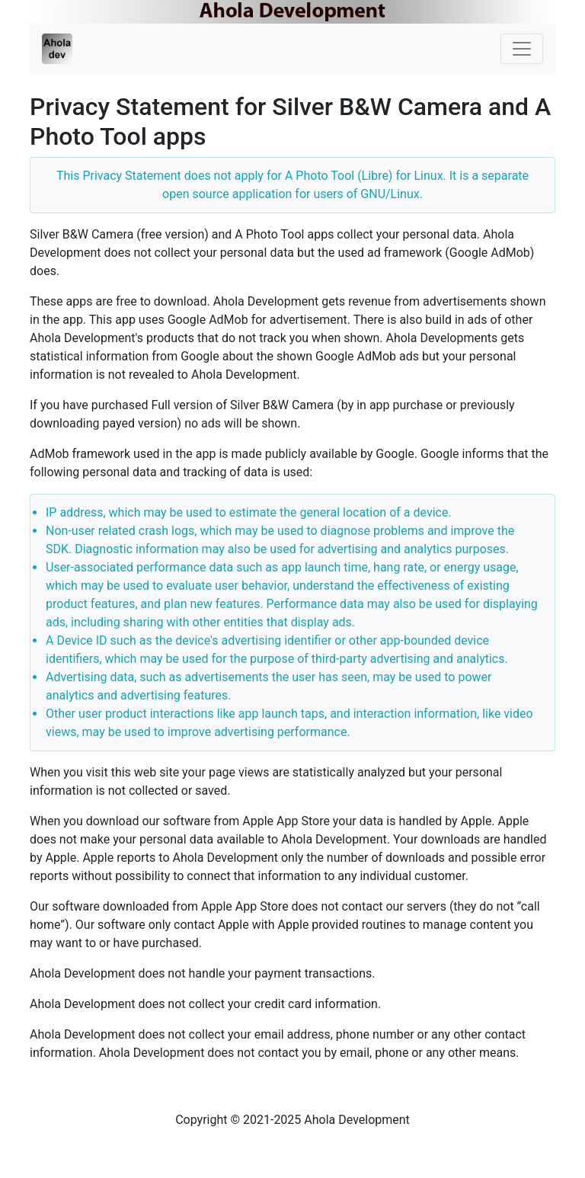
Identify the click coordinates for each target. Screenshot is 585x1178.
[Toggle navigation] (521, 49)
